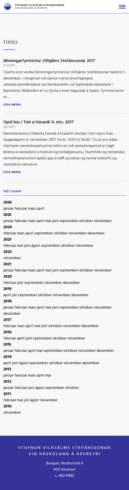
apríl (40, 208)
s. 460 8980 (64, 476)
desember (96, 233)
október (86, 221)
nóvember (103, 221)
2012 (7, 382)
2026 (7, 202)
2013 (7, 369)
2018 (7, 301)
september (69, 221)
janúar (8, 208)
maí (48, 221)
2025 (7, 215)
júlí (15, 295)
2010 (7, 406)
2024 (7, 227)
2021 (7, 264)
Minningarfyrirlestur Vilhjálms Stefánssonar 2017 (49, 60)
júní (55, 221)
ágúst (36, 246)
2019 (7, 289)
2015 (7, 344)
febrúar (21, 208)
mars (32, 208)
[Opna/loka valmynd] (122, 6)
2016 (7, 332)
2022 (7, 252)
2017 (7, 320)
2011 (7, 394)
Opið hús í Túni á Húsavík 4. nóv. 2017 (38, 122)
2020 (7, 276)
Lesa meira (12, 104)
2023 (7, 239)
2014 (7, 357)
